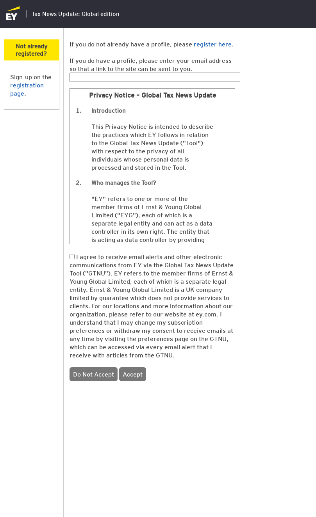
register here (213, 44)
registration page (27, 89)
